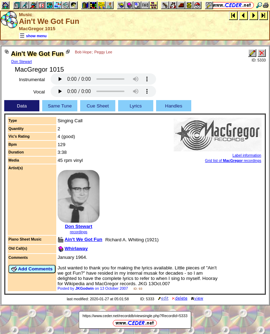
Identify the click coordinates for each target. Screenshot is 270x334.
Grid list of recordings (233, 160)
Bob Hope (83, 52)
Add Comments (32, 269)
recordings (79, 232)
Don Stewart (21, 61)
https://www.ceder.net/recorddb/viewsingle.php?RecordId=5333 (135, 316)
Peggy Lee (103, 52)
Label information (246, 155)
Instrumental (32, 79)
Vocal (39, 91)
